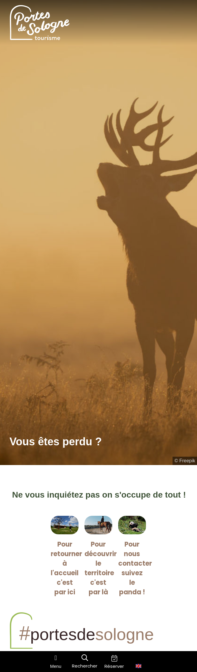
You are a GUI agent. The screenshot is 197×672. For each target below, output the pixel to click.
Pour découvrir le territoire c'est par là (100, 568)
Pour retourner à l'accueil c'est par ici (66, 568)
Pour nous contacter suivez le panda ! (135, 568)
